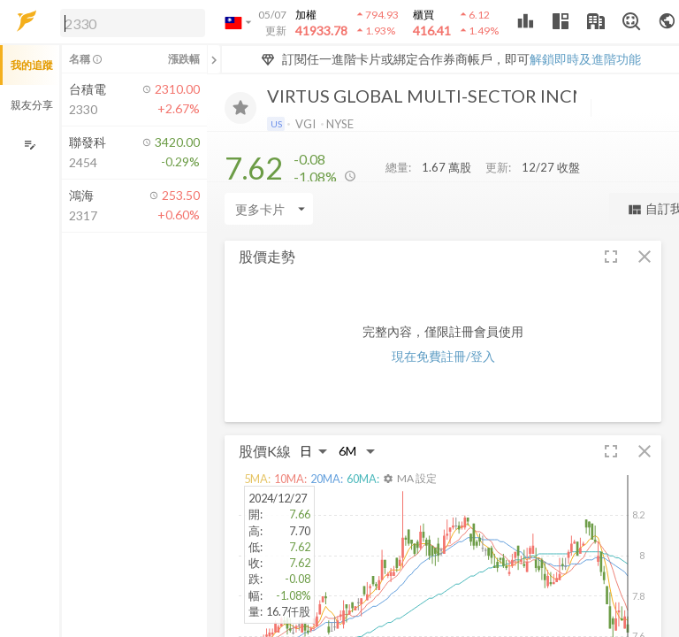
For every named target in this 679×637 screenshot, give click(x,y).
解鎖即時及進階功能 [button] (585, 58)
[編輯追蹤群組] (29, 145)
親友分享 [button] (32, 104)
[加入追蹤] (240, 108)
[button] (129, 22)
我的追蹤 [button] (32, 65)
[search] (132, 23)
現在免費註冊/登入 (443, 356)
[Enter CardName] (269, 209)
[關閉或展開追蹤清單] (214, 59)
